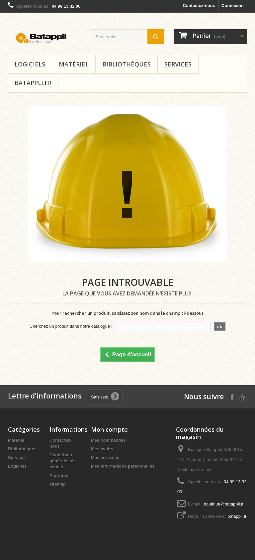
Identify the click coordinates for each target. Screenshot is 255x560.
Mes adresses (105, 457)
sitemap (57, 484)
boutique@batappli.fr (224, 504)
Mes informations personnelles (122, 466)
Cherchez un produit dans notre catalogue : (71, 326)
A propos (58, 475)
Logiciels (30, 64)
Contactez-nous (199, 5)
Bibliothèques (126, 64)
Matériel (74, 64)
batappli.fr (236, 516)
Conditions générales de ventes (62, 460)
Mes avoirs (102, 448)
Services (178, 64)
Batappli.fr (33, 83)
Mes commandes (108, 440)
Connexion (232, 5)
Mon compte (109, 429)
